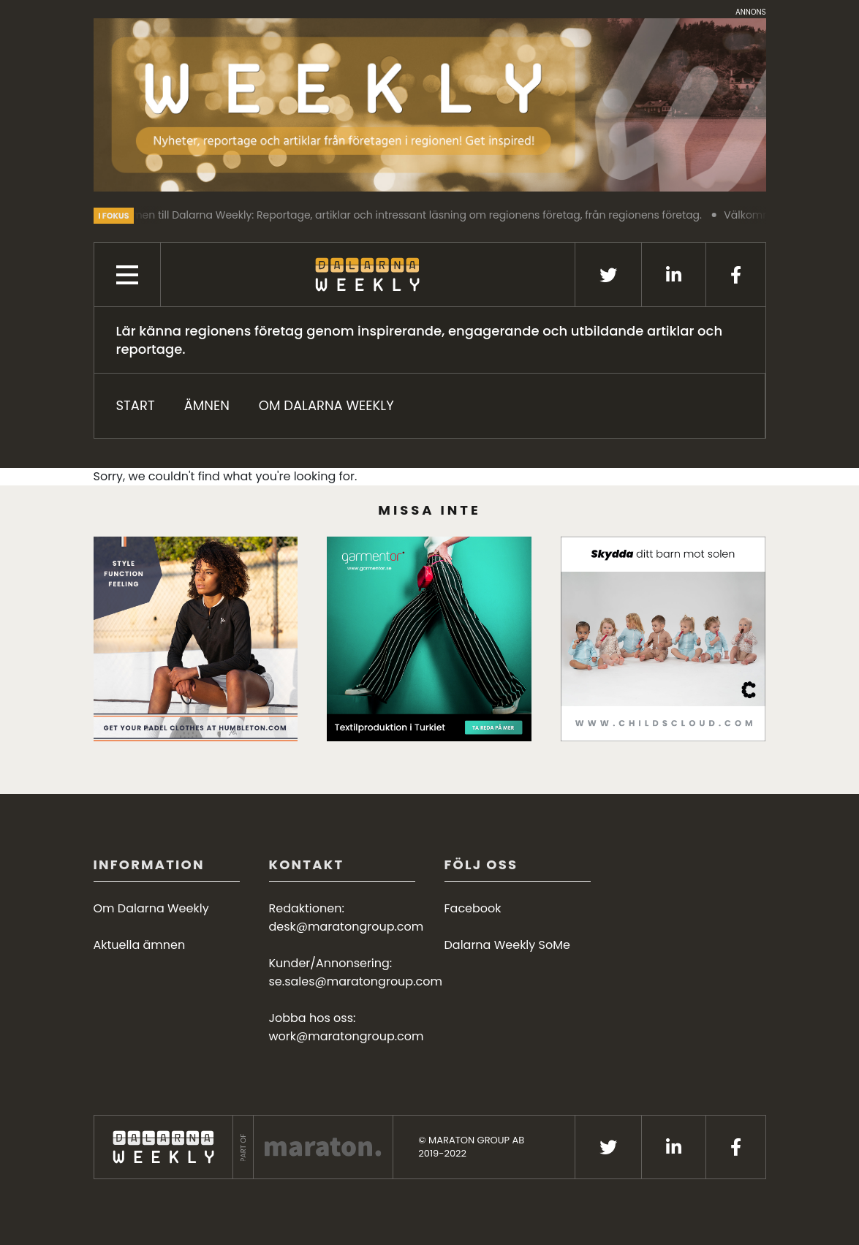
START (135, 405)
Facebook (473, 908)
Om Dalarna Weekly (326, 405)
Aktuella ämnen (140, 944)
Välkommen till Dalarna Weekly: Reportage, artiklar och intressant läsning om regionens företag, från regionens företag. (402, 215)
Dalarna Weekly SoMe (507, 944)
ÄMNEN (207, 405)
